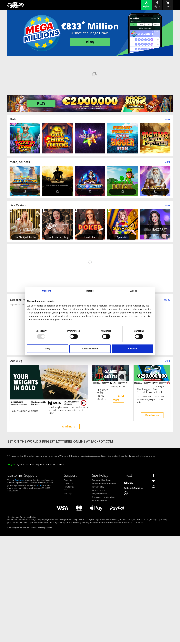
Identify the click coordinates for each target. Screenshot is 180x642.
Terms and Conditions (101, 480)
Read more (68, 426)
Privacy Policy (98, 486)
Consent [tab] (46, 291)
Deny (47, 348)
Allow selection (90, 348)
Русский (20, 464)
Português (50, 464)
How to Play (69, 486)
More (167, 119)
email (39, 485)
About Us (68, 480)
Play (90, 42)
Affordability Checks (101, 500)
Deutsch (30, 464)
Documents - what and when (104, 497)
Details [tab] (90, 291)
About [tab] (133, 291)
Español (40, 464)
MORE (167, 299)
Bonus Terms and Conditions (105, 483)
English (11, 464)
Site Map (68, 493)
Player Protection (99, 493)
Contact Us (19, 480)
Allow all (132, 348)
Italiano (60, 464)
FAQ (65, 490)
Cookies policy (98, 490)
